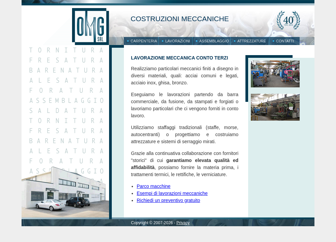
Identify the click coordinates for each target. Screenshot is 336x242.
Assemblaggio (214, 41)
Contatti (285, 41)
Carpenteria (144, 41)
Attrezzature (251, 41)
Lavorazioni (177, 41)
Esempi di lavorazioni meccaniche (172, 193)
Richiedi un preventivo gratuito (168, 200)
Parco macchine (153, 186)
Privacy (183, 222)
